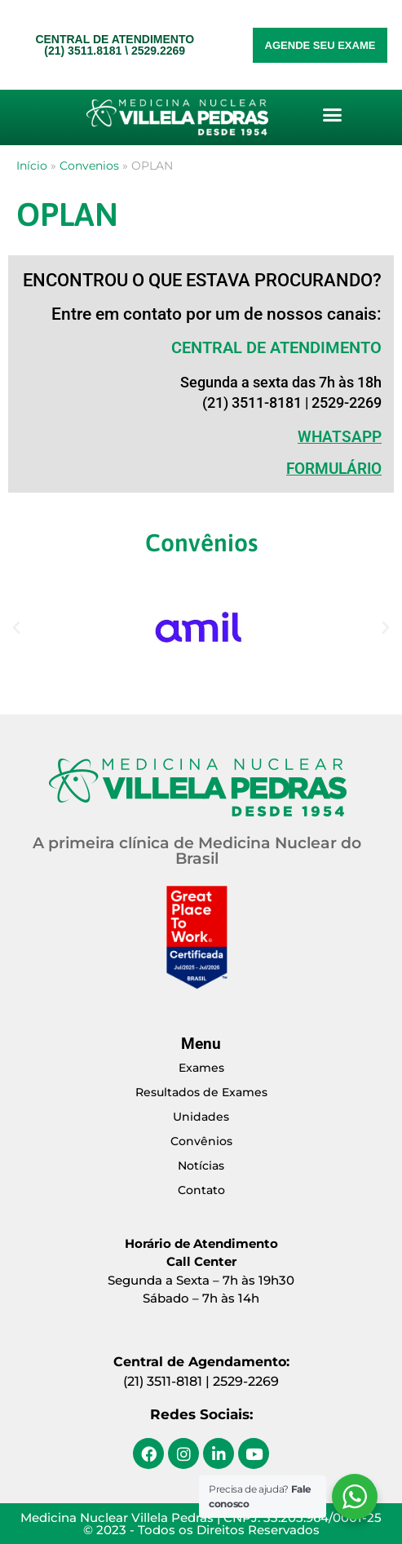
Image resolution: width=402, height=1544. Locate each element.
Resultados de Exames (201, 1092)
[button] (332, 115)
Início (31, 165)
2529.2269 (158, 50)
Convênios (201, 1141)
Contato (201, 1190)
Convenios (89, 165)
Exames (201, 1067)
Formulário (334, 468)
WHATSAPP (340, 436)
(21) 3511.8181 (82, 50)
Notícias (201, 1165)
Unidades (201, 1116)
